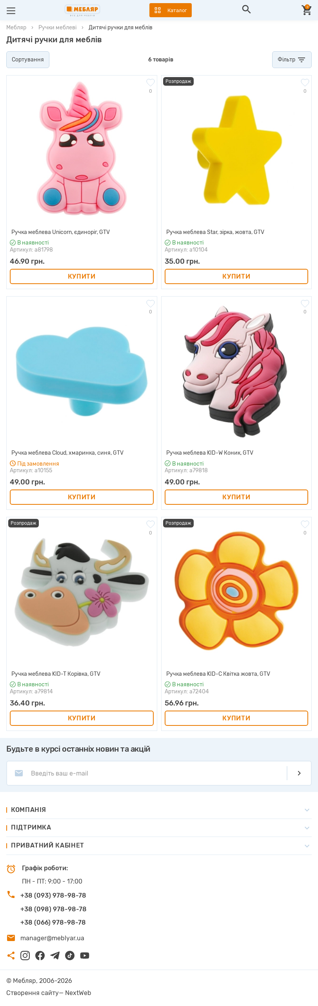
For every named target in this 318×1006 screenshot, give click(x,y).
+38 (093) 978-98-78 (53, 895)
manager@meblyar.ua (52, 938)
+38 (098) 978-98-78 (53, 909)
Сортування (28, 59)
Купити (82, 276)
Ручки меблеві (57, 27)
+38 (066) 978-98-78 (53, 922)
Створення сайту (32, 993)
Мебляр (16, 27)
